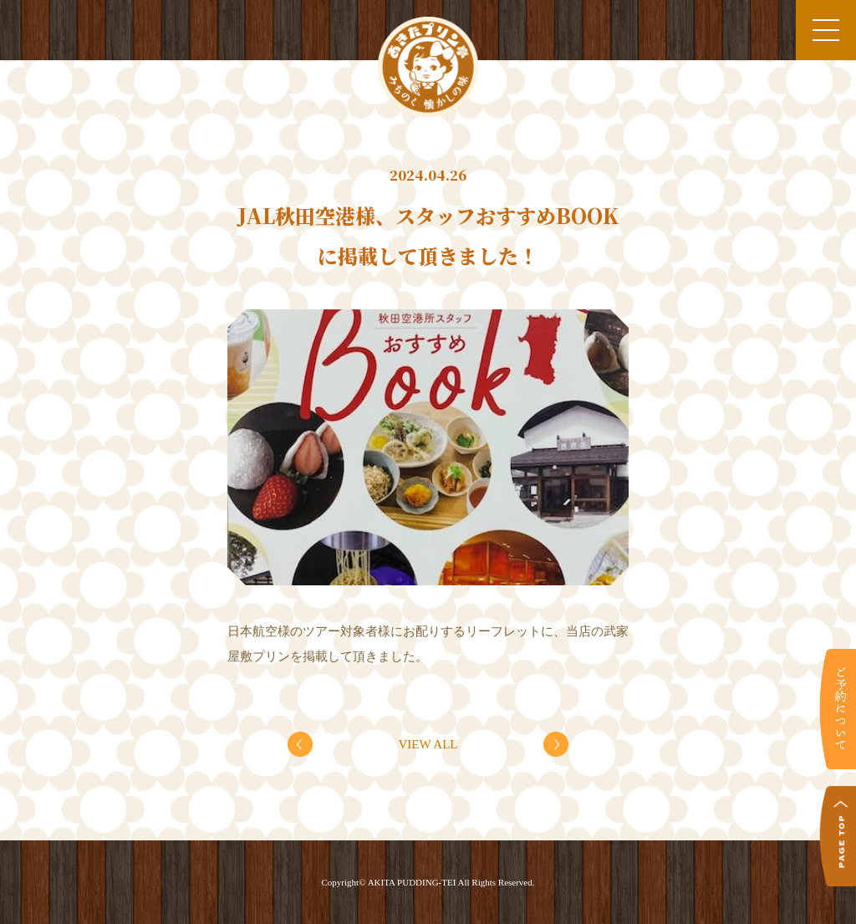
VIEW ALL (428, 744)
